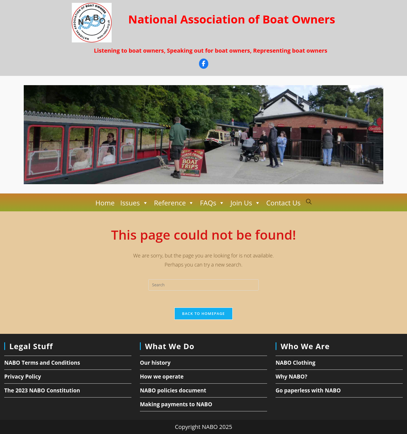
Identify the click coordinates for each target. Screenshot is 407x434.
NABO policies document (173, 390)
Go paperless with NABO (308, 390)
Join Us (245, 202)
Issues (134, 202)
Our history (155, 362)
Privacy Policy (22, 376)
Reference (174, 202)
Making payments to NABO (176, 404)
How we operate (162, 376)
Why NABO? (291, 376)
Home (105, 202)
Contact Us (283, 202)
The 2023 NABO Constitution (42, 390)
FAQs (212, 202)
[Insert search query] (203, 285)
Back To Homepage (203, 313)
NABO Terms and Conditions (42, 362)
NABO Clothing (295, 362)
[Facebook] (203, 64)
